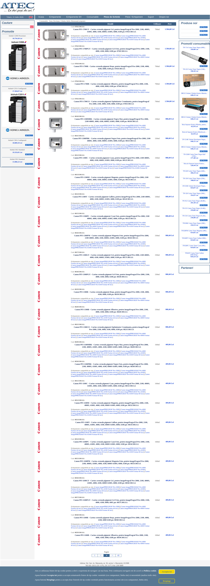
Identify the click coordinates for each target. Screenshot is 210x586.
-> (112, 555)
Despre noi (164, 17)
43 (118, 555)
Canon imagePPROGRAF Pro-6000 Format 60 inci (89, 39)
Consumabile (93, 17)
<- (101, 555)
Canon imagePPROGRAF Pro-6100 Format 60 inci (125, 39)
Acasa (41, 17)
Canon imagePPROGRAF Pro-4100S (132, 38)
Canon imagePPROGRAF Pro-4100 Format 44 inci (100, 38)
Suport (151, 17)
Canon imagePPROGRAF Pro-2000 (107, 36)
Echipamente (55, 17)
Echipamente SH (74, 17)
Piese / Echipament (134, 17)
